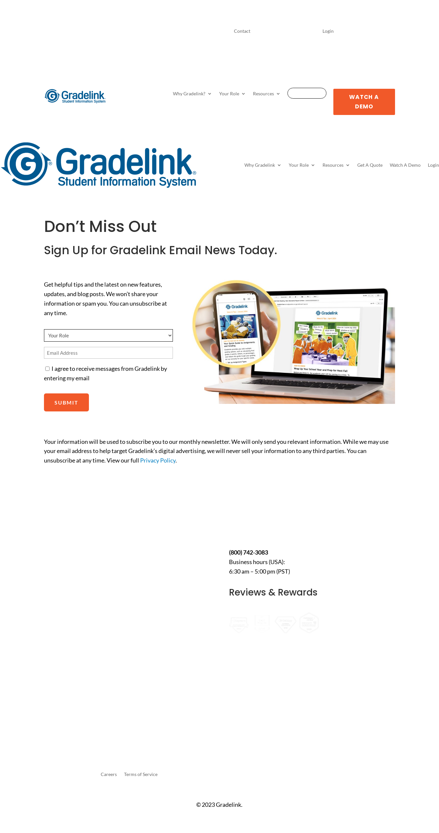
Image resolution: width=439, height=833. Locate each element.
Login (328, 31)
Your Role (229, 93)
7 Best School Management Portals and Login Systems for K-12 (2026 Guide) (79, 680)
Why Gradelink (259, 165)
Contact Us (261, 526)
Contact (242, 31)
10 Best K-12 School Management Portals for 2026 (75, 565)
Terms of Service (140, 774)
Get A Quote (307, 93)
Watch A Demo (364, 101)
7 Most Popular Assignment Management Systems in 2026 (79, 596)
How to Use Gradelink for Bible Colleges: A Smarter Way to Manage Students (76, 627)
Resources (263, 93)
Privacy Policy (158, 460)
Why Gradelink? (189, 93)
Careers (109, 774)
